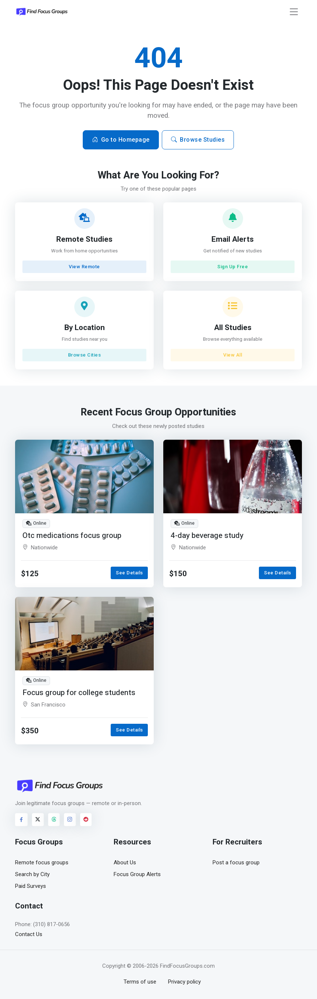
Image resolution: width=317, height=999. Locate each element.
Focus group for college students (78, 692)
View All (232, 355)
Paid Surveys (30, 886)
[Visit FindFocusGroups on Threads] (54, 819)
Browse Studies (198, 139)
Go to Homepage (121, 139)
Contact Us (28, 934)
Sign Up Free (232, 266)
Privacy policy (184, 981)
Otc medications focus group (71, 535)
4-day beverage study (207, 535)
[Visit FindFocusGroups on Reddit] (86, 819)
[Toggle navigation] (294, 12)
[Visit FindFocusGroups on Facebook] (21, 819)
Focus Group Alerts (137, 874)
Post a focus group (236, 862)
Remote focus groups (41, 862)
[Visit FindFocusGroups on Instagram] (70, 819)
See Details (129, 572)
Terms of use (140, 981)
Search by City (32, 874)
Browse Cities (84, 355)
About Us (125, 862)
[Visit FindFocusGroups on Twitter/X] (38, 819)
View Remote (84, 266)
